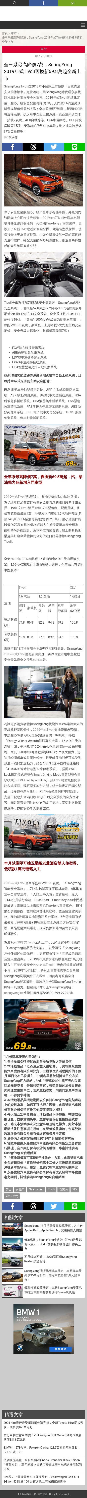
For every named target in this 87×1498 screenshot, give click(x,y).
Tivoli (60, 218)
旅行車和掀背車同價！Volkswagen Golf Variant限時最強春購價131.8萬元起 (43, 1437)
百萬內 (36, 654)
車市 (14, 33)
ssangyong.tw (14, 993)
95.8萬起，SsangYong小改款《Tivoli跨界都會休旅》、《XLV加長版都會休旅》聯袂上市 (53, 1244)
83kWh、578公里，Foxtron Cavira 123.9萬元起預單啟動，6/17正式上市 (42, 1450)
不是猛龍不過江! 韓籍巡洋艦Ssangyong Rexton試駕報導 (50, 1259)
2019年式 (49, 218)
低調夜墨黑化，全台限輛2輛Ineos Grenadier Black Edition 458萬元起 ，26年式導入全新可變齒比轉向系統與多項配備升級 (43, 1464)
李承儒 (12, 137)
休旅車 (38, 660)
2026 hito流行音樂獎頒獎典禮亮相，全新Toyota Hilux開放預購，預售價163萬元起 (43, 1425)
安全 (8, 1189)
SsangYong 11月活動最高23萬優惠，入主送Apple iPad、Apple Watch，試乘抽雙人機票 (53, 1228)
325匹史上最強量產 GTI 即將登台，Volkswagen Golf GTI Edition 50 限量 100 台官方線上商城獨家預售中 (41, 1479)
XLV (73, 587)
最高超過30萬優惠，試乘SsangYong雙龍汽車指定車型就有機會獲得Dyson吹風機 (53, 1290)
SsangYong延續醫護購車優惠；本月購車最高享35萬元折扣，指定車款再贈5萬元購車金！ (53, 1275)
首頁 (5, 33)
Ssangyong (36, 1189)
